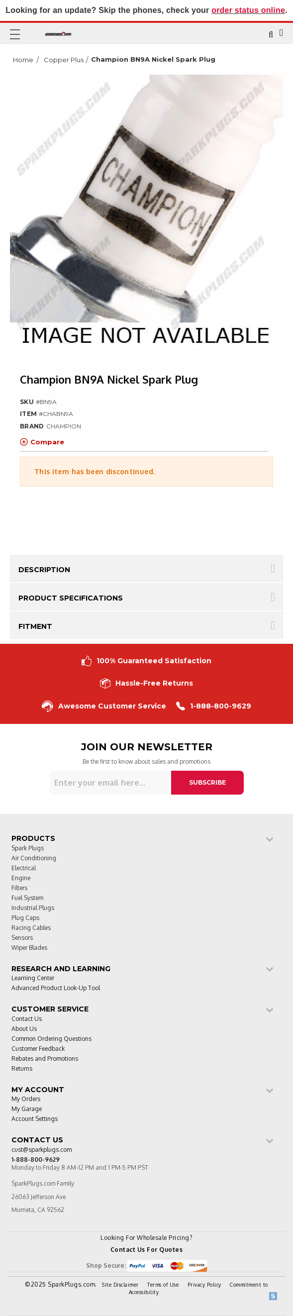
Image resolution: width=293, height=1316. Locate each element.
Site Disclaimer (120, 1285)
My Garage (26, 1109)
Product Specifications (70, 598)
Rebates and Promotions (44, 1059)
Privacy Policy (204, 1285)
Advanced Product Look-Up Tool (55, 988)
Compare (42, 442)
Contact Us (26, 1019)
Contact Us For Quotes (146, 1249)
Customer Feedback (38, 1049)
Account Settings (34, 1119)
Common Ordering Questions (51, 1039)
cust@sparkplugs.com (41, 1150)
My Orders (25, 1099)
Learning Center (32, 978)
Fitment (35, 626)
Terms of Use (163, 1285)
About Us (24, 1029)
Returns (21, 1069)
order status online (248, 10)
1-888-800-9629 (213, 706)
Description (44, 569)
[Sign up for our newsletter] (110, 783)
